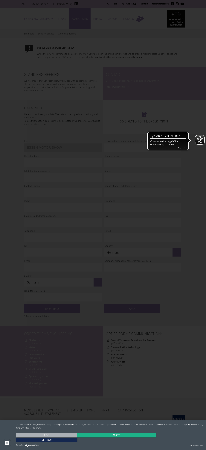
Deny (44, 440)
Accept (110, 440)
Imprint (192, 445)
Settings (175, 440)
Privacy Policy (199, 445)
